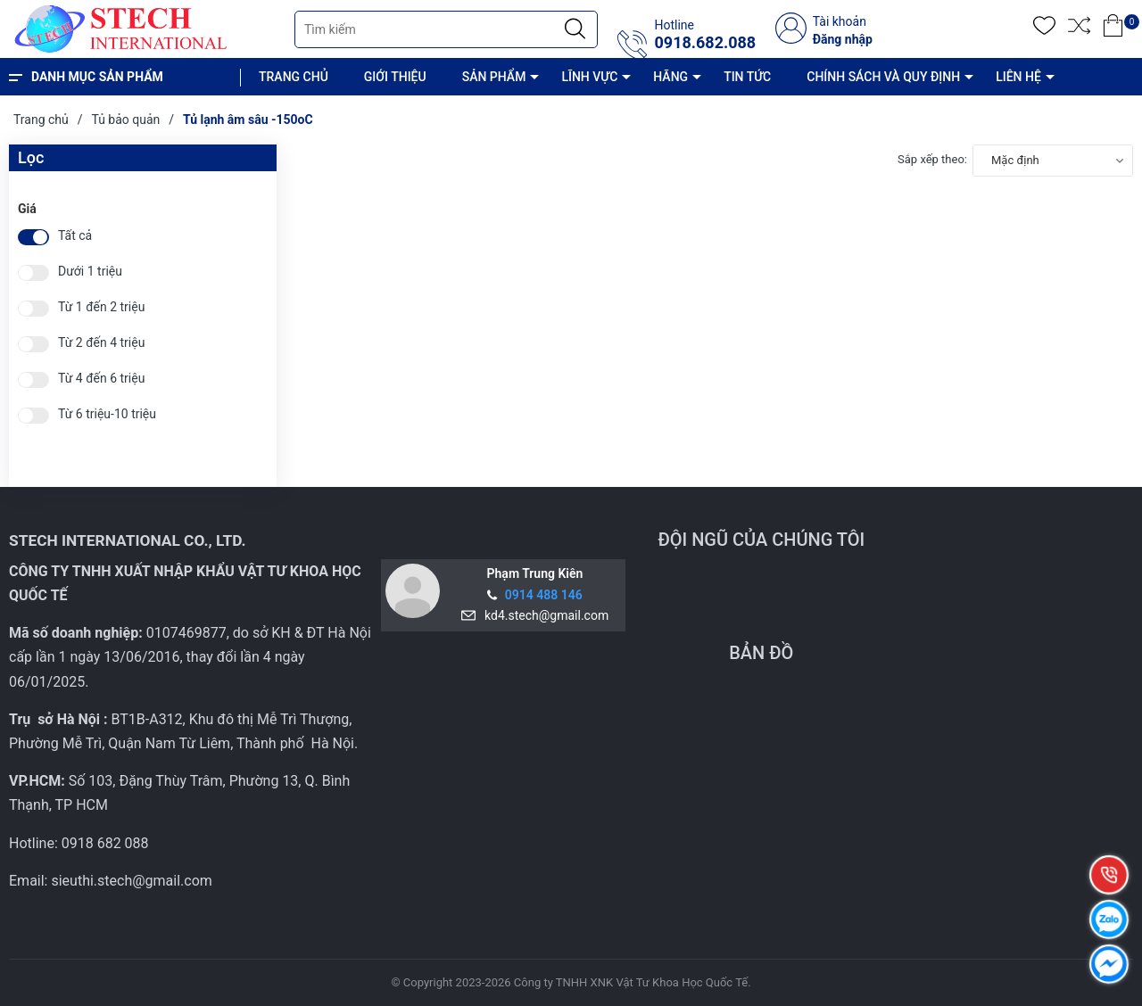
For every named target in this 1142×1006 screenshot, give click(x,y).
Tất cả (75, 236)
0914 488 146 (544, 595)
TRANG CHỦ (293, 77)
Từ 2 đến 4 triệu (101, 343)
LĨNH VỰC (589, 77)
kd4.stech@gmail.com (543, 615)
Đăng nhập (843, 39)
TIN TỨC (747, 77)
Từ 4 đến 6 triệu (101, 378)
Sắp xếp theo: (932, 159)
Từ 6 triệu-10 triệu (107, 414)
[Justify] (575, 29)
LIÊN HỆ (1018, 77)
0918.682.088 (705, 43)
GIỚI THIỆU (395, 77)
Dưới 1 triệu (90, 271)
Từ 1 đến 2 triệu (101, 307)
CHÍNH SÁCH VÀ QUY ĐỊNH (883, 77)
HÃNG (670, 77)
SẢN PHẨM (494, 77)
